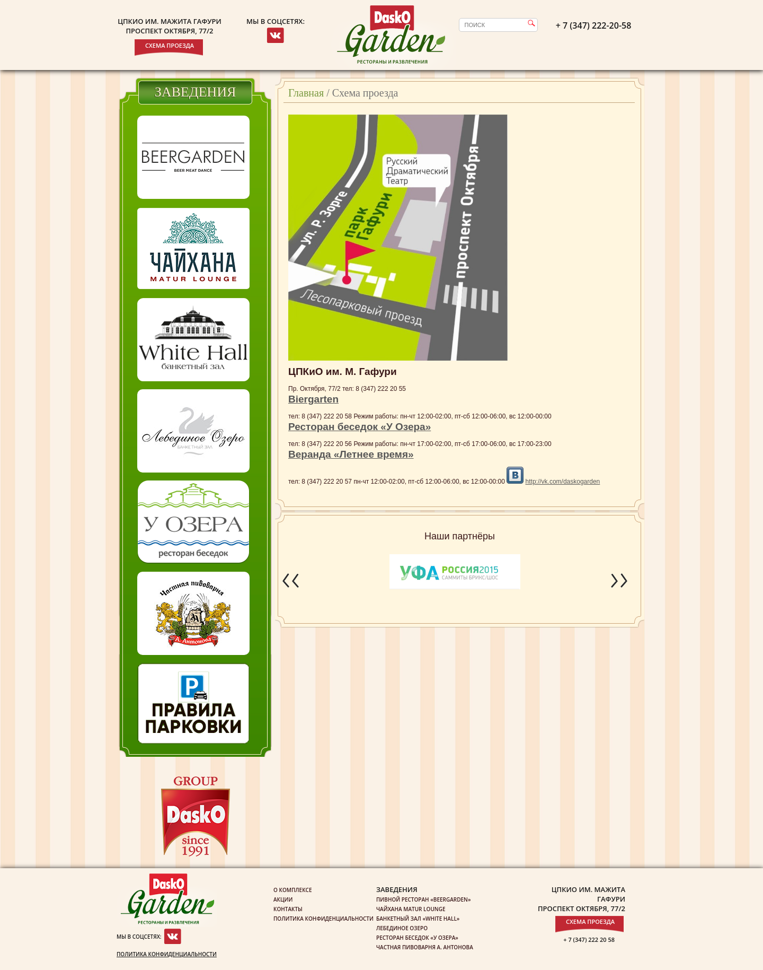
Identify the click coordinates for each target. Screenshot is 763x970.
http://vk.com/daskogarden (563, 481)
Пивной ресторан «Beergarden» (423, 899)
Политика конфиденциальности (167, 954)
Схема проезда (169, 45)
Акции (282, 899)
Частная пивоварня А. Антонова (424, 947)
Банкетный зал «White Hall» (417, 918)
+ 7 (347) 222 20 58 (589, 939)
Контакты (288, 909)
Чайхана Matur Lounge (410, 909)
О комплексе (292, 890)
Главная (306, 93)
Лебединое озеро (402, 928)
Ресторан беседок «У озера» (417, 937)
